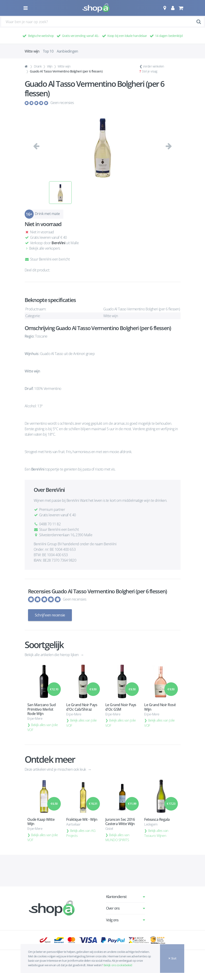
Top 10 (48, 51)
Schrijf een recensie (50, 615)
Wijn (49, 66)
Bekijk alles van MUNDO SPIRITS (117, 837)
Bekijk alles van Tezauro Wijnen (156, 833)
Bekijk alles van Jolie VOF (42, 727)
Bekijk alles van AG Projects (80, 833)
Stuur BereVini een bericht (47, 259)
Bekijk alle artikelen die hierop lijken (52, 654)
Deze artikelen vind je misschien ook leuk (56, 769)
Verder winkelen (153, 66)
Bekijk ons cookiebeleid (118, 965)
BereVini (58, 242)
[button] (165, 8)
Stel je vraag (149, 71)
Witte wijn (64, 66)
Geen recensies (62, 102)
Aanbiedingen (67, 51)
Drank (38, 66)
